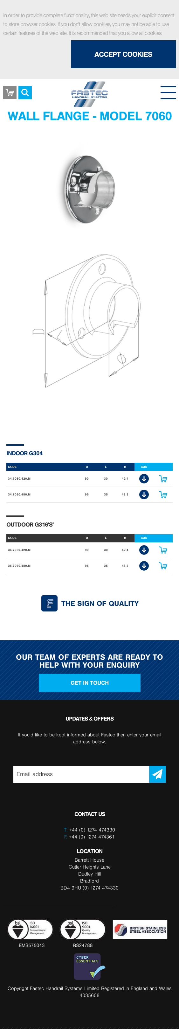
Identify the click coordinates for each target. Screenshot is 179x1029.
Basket (10, 88)
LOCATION (90, 851)
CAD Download (144, 478)
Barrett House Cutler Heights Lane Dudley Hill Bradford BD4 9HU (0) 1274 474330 (89, 873)
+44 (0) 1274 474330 (92, 829)
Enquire (163, 478)
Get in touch (90, 683)
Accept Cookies (123, 54)
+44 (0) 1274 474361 (89, 836)
